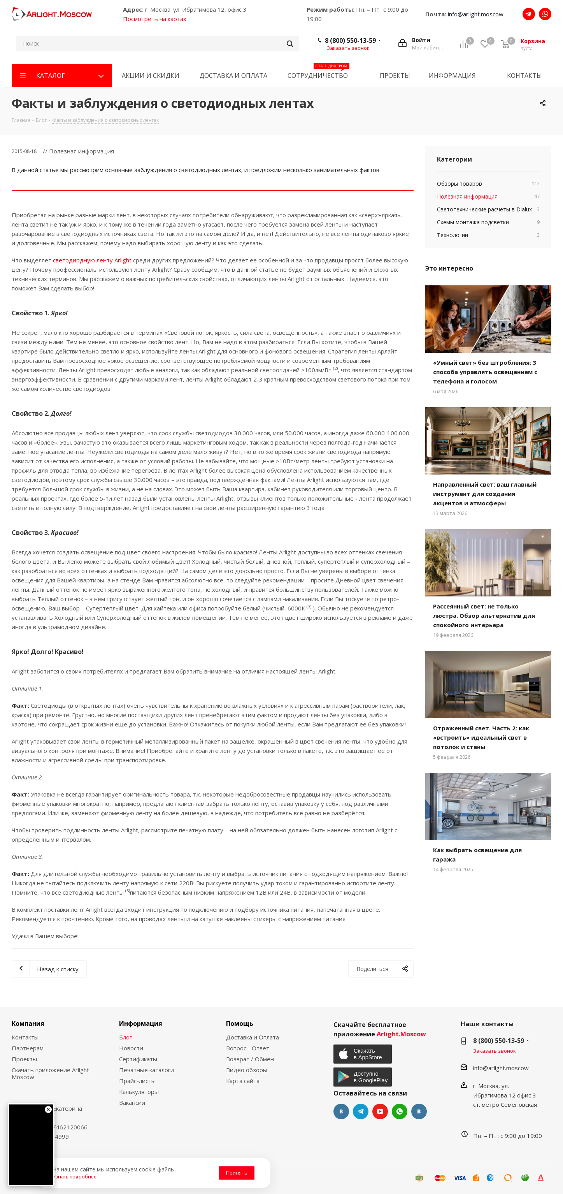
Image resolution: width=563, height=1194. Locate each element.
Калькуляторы (139, 1092)
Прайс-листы (137, 1081)
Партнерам (28, 1048)
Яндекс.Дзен (419, 1111)
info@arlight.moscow (475, 14)
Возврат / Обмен (250, 1059)
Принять (236, 1172)
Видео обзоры (246, 1070)
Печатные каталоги (146, 1070)
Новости (131, 1048)
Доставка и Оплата (252, 1037)
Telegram (360, 1111)
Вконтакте (341, 1111)
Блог (125, 1037)
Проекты (24, 1059)
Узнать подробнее (74, 1176)
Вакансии (132, 1102)
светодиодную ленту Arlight (92, 260)
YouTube (380, 1111)
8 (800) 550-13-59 (350, 40)
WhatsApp (399, 1111)
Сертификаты (138, 1059)
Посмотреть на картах (154, 19)
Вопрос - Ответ (247, 1048)
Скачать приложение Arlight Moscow (50, 1073)
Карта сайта (243, 1081)
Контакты (25, 1037)
